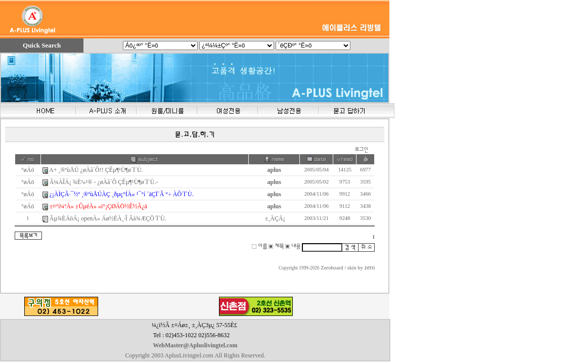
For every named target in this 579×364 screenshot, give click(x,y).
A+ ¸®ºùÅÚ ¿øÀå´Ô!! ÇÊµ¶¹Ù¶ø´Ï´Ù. (96, 169)
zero (370, 267)
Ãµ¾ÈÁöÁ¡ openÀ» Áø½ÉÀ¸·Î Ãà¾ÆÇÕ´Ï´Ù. (108, 218)
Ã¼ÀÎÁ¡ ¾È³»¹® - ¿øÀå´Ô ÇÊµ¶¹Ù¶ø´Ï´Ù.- (104, 182)
